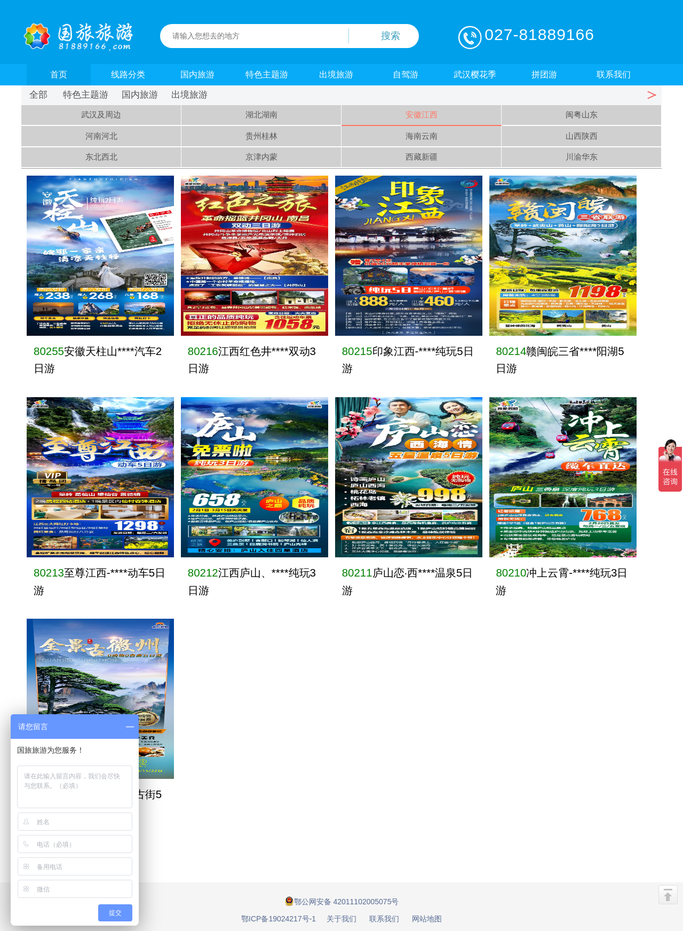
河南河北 (101, 135)
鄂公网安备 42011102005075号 (341, 901)
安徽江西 (422, 114)
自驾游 (405, 74)
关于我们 (341, 918)
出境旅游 (336, 74)
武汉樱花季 (475, 74)
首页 (58, 74)
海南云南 (422, 135)
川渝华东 (582, 156)
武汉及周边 (101, 114)
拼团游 (544, 74)
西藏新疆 (422, 156)
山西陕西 (582, 135)
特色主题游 (266, 74)
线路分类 (128, 74)
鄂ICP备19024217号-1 (278, 918)
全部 (38, 95)
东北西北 (101, 156)
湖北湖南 (261, 114)
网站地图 (427, 918)
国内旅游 (197, 74)
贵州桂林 (261, 135)
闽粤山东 (582, 114)
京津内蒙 (261, 156)
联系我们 (614, 74)
